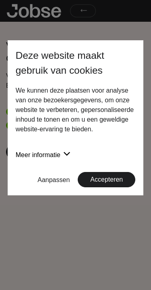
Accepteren (106, 179)
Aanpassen (53, 179)
